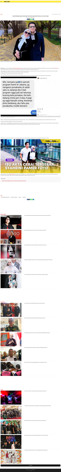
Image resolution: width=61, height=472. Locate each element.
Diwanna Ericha (28, 17)
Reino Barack (13, 174)
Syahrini (56, 68)
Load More (30, 465)
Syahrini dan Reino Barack (17, 68)
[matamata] (6, 1)
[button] (1, 1)
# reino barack (24, 197)
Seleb (1, 14)
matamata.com (29, 469)
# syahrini (19, 197)
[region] (30, 8)
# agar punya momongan (14, 197)
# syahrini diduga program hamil (5, 197)
